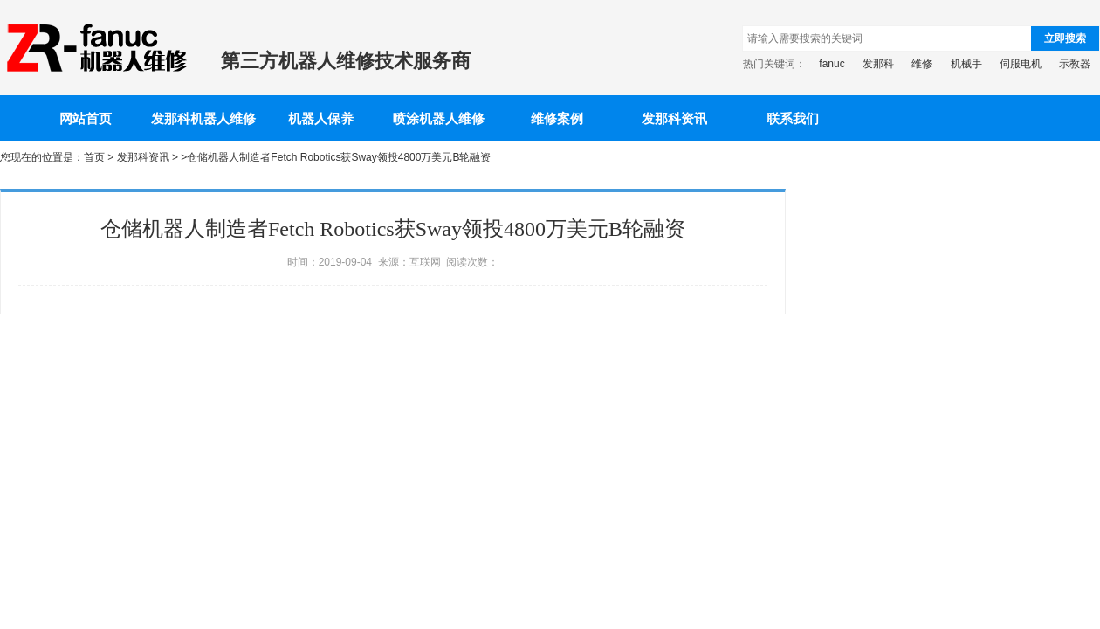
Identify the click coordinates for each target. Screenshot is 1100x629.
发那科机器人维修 (203, 119)
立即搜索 (1065, 38)
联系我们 (793, 119)
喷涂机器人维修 (439, 119)
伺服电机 (1021, 64)
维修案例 (557, 119)
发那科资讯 (674, 119)
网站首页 (85, 119)
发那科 (878, 64)
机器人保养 (321, 119)
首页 (94, 157)
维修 (921, 64)
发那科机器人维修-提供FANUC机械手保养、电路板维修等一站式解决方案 (95, 48)
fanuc (831, 64)
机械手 (966, 64)
